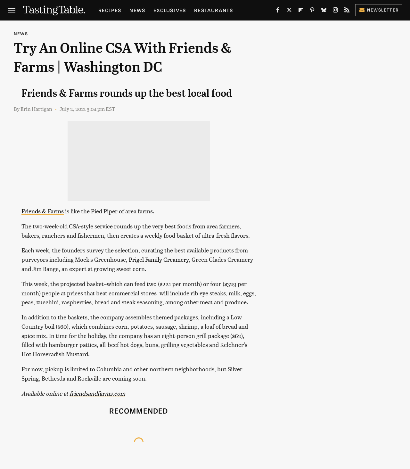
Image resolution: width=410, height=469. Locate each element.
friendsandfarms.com (97, 393)
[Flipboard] (301, 11)
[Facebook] (278, 11)
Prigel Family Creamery (159, 259)
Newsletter (379, 10)
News (137, 10)
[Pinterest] (312, 11)
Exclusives (169, 10)
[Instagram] (335, 11)
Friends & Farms (42, 211)
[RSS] (347, 11)
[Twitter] (289, 11)
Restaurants (213, 10)
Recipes (109, 10)
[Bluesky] (324, 11)
